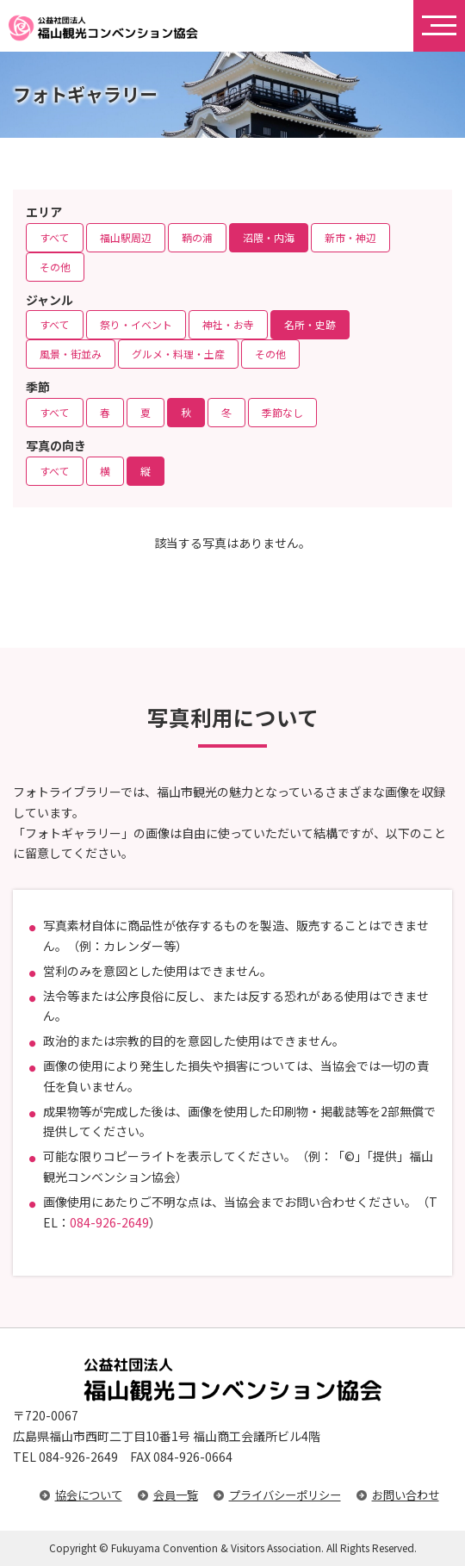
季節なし (282, 412)
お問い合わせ (405, 1495)
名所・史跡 (310, 324)
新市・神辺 (350, 237)
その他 (55, 266)
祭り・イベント (136, 324)
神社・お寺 (228, 324)
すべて (55, 237)
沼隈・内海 (268, 237)
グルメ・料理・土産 (178, 353)
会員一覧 (175, 1495)
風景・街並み (71, 353)
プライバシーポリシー (285, 1495)
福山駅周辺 (126, 237)
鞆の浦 (197, 237)
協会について (88, 1495)
